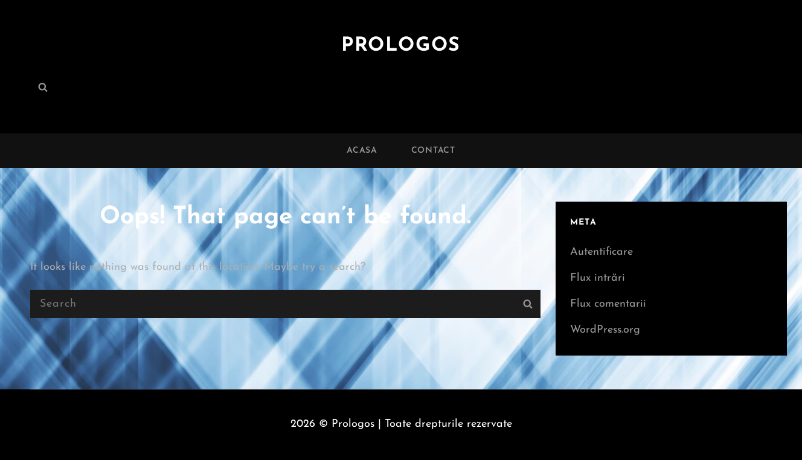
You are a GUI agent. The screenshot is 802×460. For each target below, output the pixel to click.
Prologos (401, 46)
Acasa (362, 150)
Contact (433, 150)
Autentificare (601, 252)
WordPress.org (605, 330)
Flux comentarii (608, 304)
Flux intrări (597, 278)
